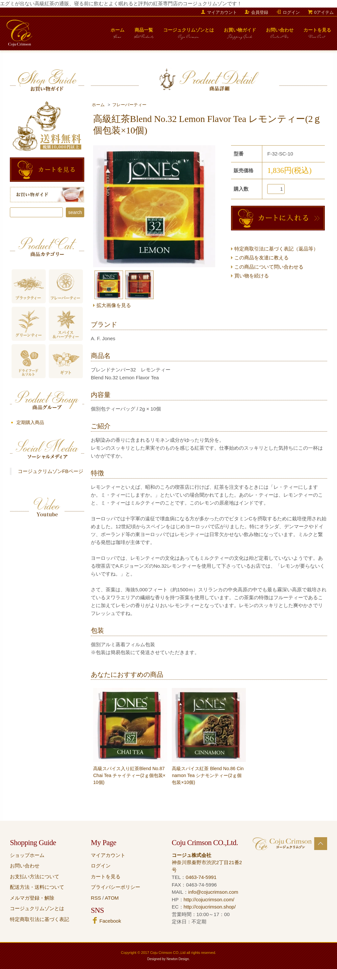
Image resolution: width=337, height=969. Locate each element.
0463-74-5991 (201, 877)
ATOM (112, 898)
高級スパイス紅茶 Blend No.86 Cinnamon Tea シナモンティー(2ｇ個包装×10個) (208, 775)
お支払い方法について (34, 876)
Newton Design (178, 959)
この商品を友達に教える (261, 257)
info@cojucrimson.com (213, 892)
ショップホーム (27, 855)
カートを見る (317, 35)
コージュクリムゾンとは (188, 35)
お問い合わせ (280, 35)
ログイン (291, 12)
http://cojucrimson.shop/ (210, 907)
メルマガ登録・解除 (32, 898)
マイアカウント (222, 12)
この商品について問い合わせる (268, 267)
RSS (96, 898)
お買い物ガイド (240, 35)
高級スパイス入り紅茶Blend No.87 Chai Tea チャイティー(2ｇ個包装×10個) (129, 775)
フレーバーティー (129, 105)
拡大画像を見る (113, 305)
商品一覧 (144, 35)
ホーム (117, 35)
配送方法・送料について (37, 887)
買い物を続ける (251, 275)
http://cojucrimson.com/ (209, 899)
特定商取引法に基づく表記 (39, 919)
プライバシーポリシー (115, 887)
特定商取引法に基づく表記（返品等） (276, 248)
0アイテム (324, 12)
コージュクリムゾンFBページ (50, 471)
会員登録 (259, 12)
